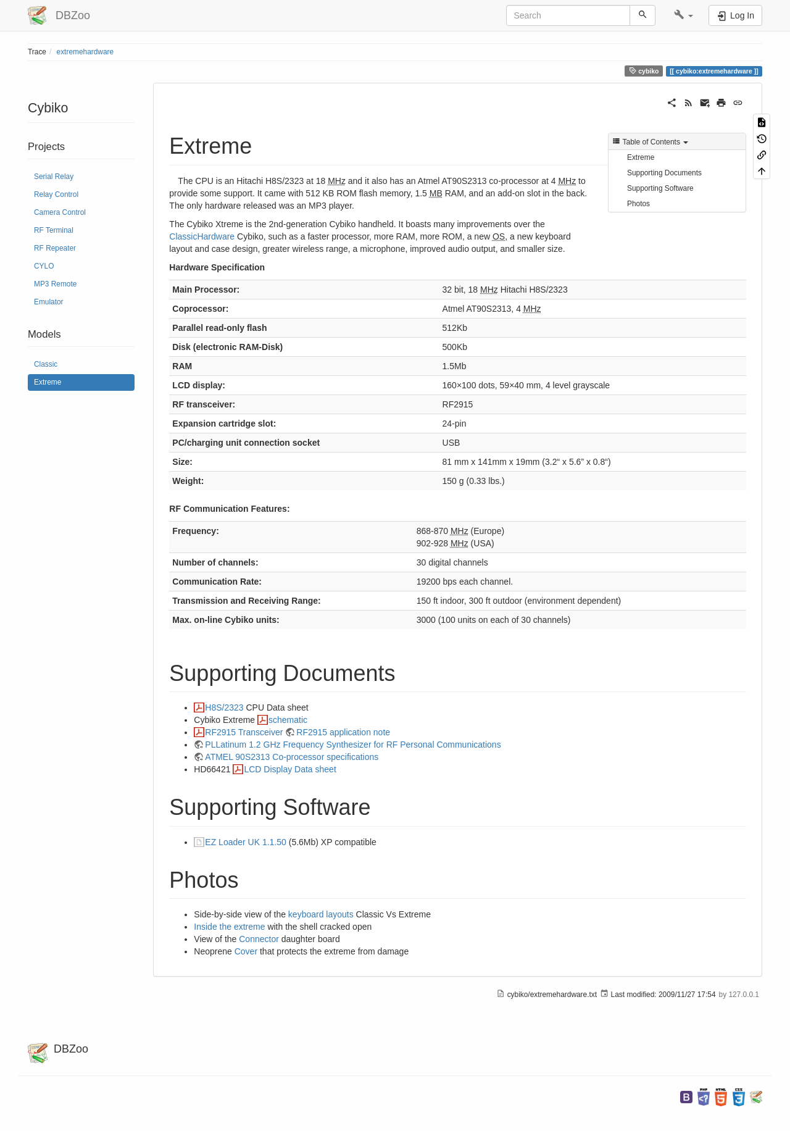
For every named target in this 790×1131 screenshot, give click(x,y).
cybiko (644, 71)
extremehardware (85, 52)
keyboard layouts (321, 914)
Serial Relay (53, 176)
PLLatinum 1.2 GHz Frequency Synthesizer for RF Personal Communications (353, 744)
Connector (259, 939)
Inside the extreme (229, 927)
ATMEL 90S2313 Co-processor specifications (291, 757)
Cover (246, 951)
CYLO (44, 266)
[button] (683, 15)
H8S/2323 (224, 707)
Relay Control (56, 194)
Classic (45, 364)
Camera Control (60, 212)
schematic (287, 720)
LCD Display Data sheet (290, 769)
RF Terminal (53, 230)
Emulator (49, 302)
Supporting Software (660, 188)
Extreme (47, 382)
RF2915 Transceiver (244, 732)
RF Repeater (55, 248)
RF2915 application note (343, 732)
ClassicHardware (202, 236)
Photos (638, 203)
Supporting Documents (664, 173)
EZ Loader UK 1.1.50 (245, 842)
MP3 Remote (55, 284)
